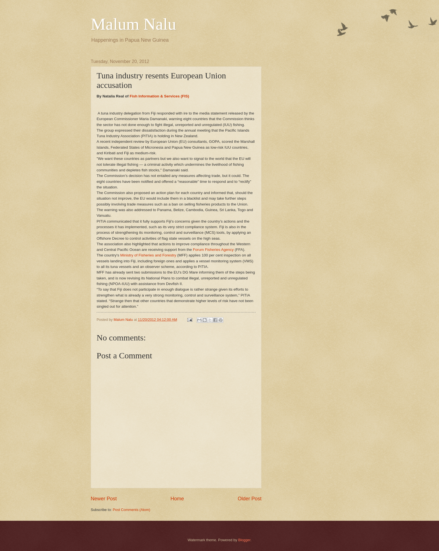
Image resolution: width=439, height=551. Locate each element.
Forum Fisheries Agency (213, 250)
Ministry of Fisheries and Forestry (148, 255)
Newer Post (104, 498)
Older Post (249, 498)
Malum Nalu (133, 24)
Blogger (244, 540)
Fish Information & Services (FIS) (159, 96)
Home (177, 498)
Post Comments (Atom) (131, 510)
